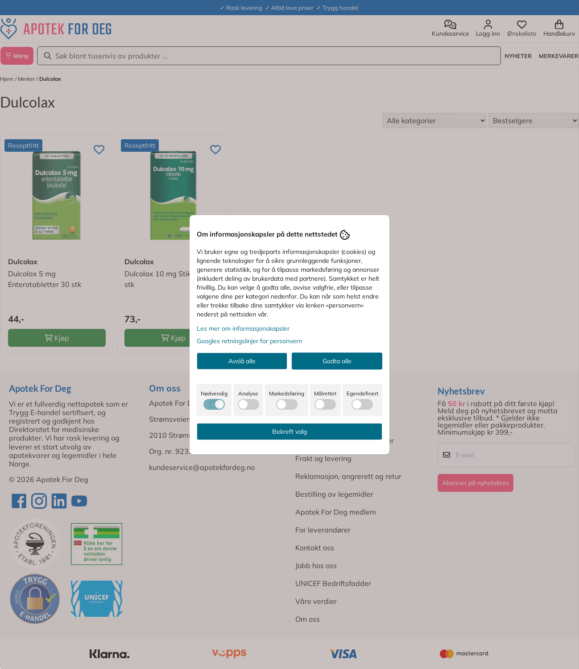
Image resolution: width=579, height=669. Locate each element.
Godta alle (337, 361)
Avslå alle (242, 361)
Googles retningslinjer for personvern (249, 341)
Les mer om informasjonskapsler (243, 328)
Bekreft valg (289, 432)
